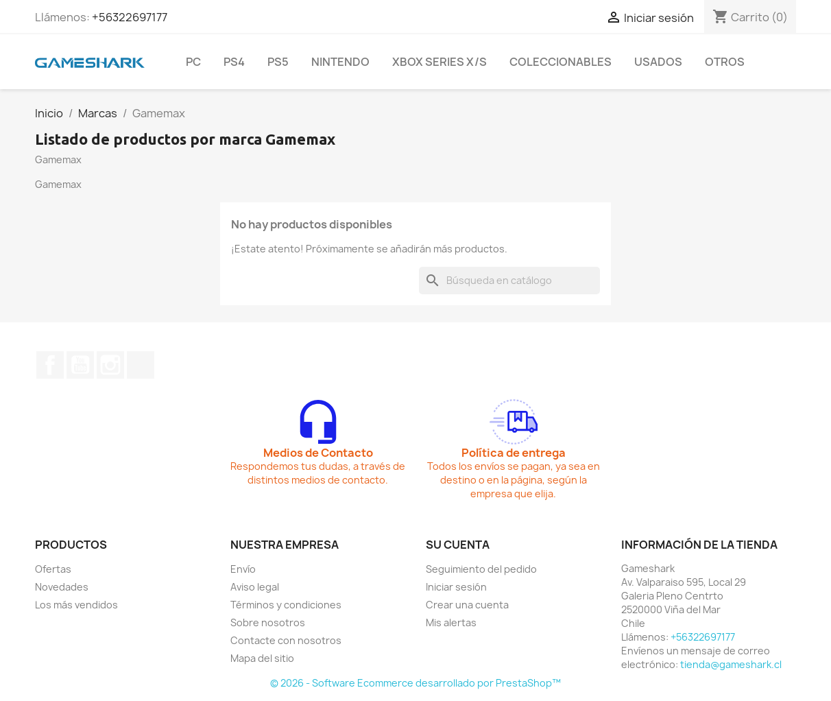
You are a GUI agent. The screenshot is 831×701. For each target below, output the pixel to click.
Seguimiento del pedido (481, 568)
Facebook (50, 365)
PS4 (234, 61)
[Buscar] (509, 280)
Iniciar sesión (456, 586)
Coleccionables (560, 61)
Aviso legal (254, 586)
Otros (725, 61)
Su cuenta (458, 544)
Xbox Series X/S (439, 61)
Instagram (110, 365)
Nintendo (340, 61)
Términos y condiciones (285, 604)
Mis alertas (451, 622)
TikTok (140, 365)
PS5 (278, 61)
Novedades (61, 586)
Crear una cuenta (467, 604)
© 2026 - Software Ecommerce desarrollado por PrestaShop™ (415, 682)
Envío (243, 568)
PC (193, 61)
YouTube (80, 365)
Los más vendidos (76, 604)
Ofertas (53, 568)
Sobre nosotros (267, 622)
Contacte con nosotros (285, 640)
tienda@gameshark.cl (731, 664)
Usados (658, 61)
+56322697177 (129, 17)
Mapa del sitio (262, 658)
